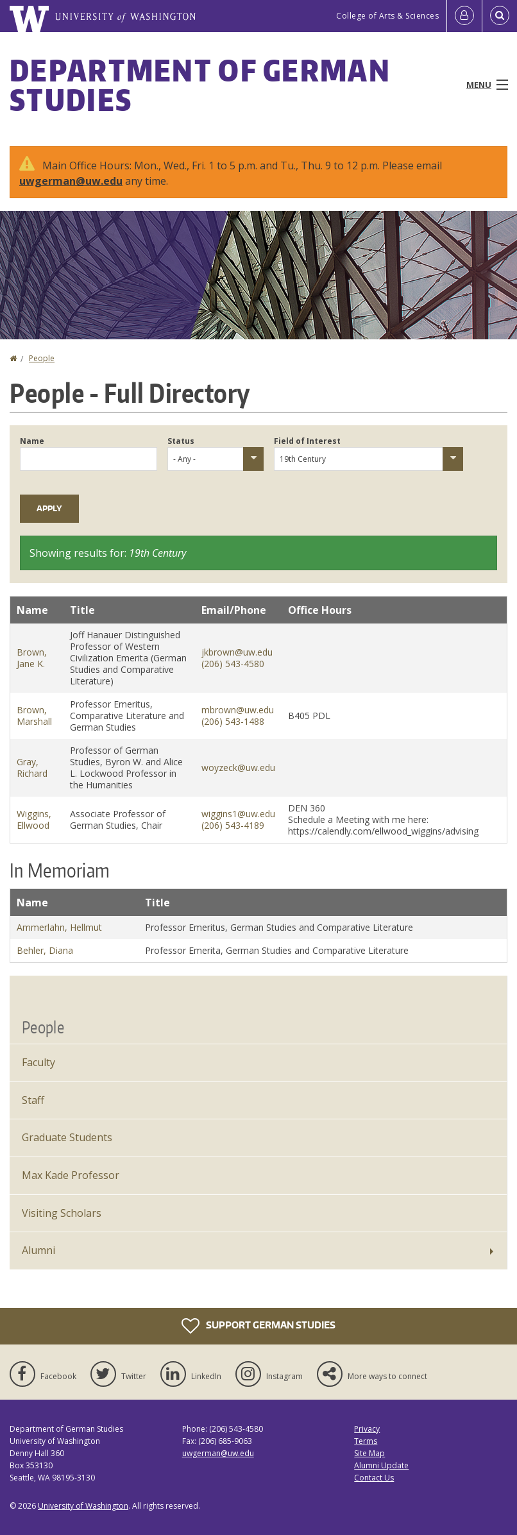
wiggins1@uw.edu (238, 814)
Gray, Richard (32, 767)
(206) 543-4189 (232, 825)
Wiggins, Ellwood (34, 819)
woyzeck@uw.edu (238, 767)
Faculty (38, 1062)
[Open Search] (499, 16)
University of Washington (83, 1505)
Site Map (369, 1453)
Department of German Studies (200, 84)
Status (180, 441)
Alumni (38, 1250)
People (42, 358)
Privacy (367, 1428)
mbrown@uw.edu (237, 710)
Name (32, 441)
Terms (365, 1441)
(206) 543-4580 (232, 663)
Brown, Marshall (34, 715)
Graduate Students (67, 1137)
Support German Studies (258, 1326)
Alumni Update (381, 1465)
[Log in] (464, 16)
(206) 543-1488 (232, 721)
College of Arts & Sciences (387, 15)
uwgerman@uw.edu (71, 181)
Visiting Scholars (61, 1213)
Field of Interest (307, 441)
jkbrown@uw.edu (237, 652)
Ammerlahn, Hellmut (59, 927)
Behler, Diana (45, 950)
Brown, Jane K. (32, 658)
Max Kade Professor (70, 1175)
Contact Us (374, 1477)
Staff (33, 1100)
